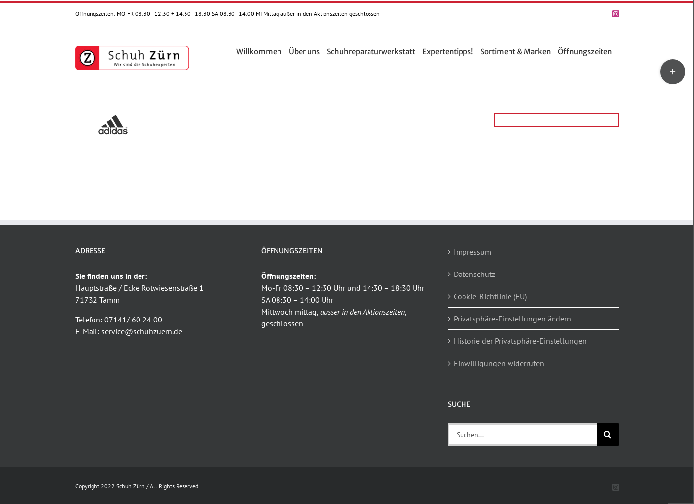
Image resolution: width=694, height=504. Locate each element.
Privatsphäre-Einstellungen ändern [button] (512, 318)
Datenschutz (474, 274)
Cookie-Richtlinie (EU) (490, 296)
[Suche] (608, 434)
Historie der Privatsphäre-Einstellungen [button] (520, 341)
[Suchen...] (522, 434)
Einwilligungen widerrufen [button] (499, 363)
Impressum (472, 252)
